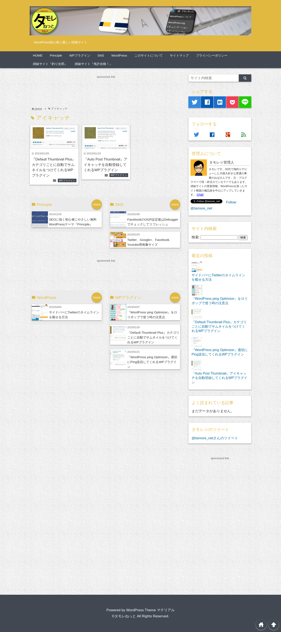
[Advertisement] (106, 88)
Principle (56, 55)
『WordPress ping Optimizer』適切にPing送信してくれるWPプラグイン (152, 361)
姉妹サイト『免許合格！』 (93, 64)
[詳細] (200, 194)
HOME (38, 55)
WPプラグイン (79, 55)
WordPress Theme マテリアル (150, 610)
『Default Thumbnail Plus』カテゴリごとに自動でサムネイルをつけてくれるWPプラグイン (153, 337)
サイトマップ (179, 55)
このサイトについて (148, 55)
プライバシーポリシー (211, 55)
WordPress (119, 55)
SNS (100, 55)
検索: (196, 237)
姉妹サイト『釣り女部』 (50, 64)
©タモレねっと (124, 616)
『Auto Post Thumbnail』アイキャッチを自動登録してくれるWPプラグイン (106, 164)
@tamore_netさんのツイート (215, 438)
